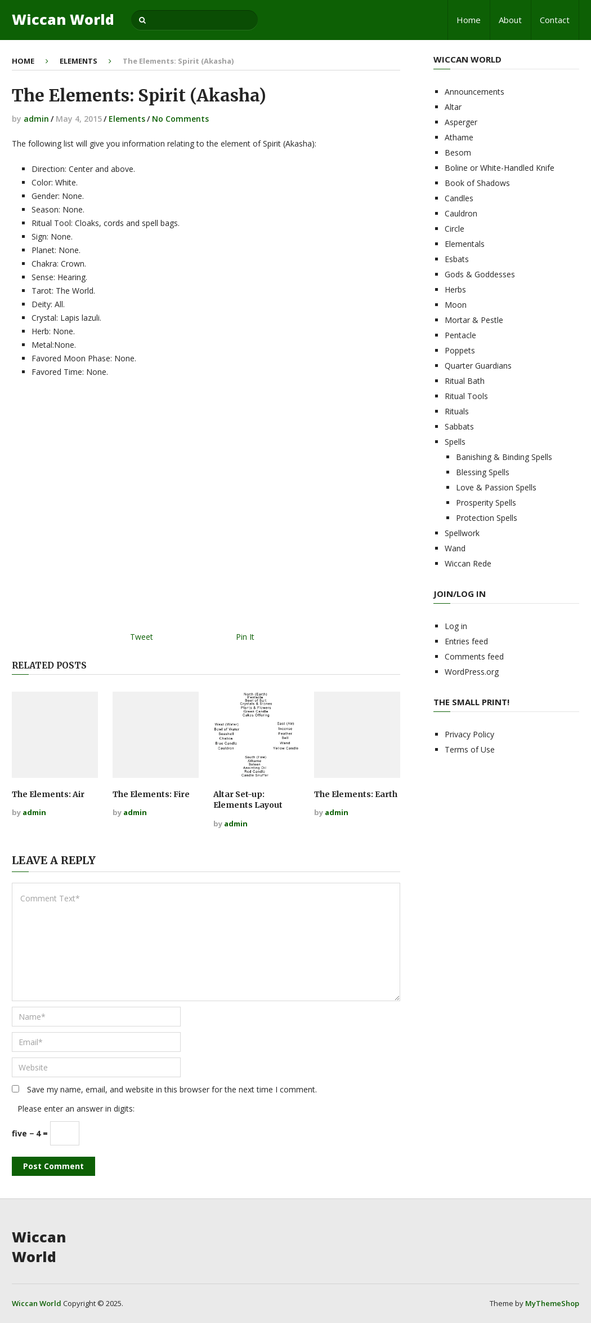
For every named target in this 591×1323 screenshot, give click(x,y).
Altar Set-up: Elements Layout (248, 800)
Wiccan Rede (468, 563)
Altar (453, 106)
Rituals (457, 411)
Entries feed (466, 641)
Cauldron (461, 213)
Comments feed (474, 656)
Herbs (455, 289)
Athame (459, 137)
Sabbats (459, 426)
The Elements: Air (48, 794)
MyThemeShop (552, 1303)
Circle (454, 228)
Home (468, 19)
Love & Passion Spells (496, 487)
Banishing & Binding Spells (504, 457)
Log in (456, 626)
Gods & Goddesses (480, 274)
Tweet (141, 636)
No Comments (180, 118)
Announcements (474, 91)
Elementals (465, 243)
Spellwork (462, 533)
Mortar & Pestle (474, 320)
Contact (555, 19)
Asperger (461, 122)
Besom (458, 152)
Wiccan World (63, 19)
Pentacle (460, 335)
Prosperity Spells (486, 502)
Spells (455, 441)
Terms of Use (470, 749)
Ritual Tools (466, 396)
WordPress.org (472, 671)
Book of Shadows (477, 183)
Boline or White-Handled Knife (499, 167)
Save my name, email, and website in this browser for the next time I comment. (172, 1089)
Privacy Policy (469, 734)
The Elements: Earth (355, 794)
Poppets (460, 350)
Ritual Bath (465, 380)
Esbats (457, 259)
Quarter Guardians (478, 365)
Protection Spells (486, 517)
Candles (459, 198)
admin (36, 118)
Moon (456, 304)
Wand (455, 548)
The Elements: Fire (151, 794)
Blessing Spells (482, 472)
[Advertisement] (206, 508)
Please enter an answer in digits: (76, 1108)
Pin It (245, 636)
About (510, 19)
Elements (78, 61)
